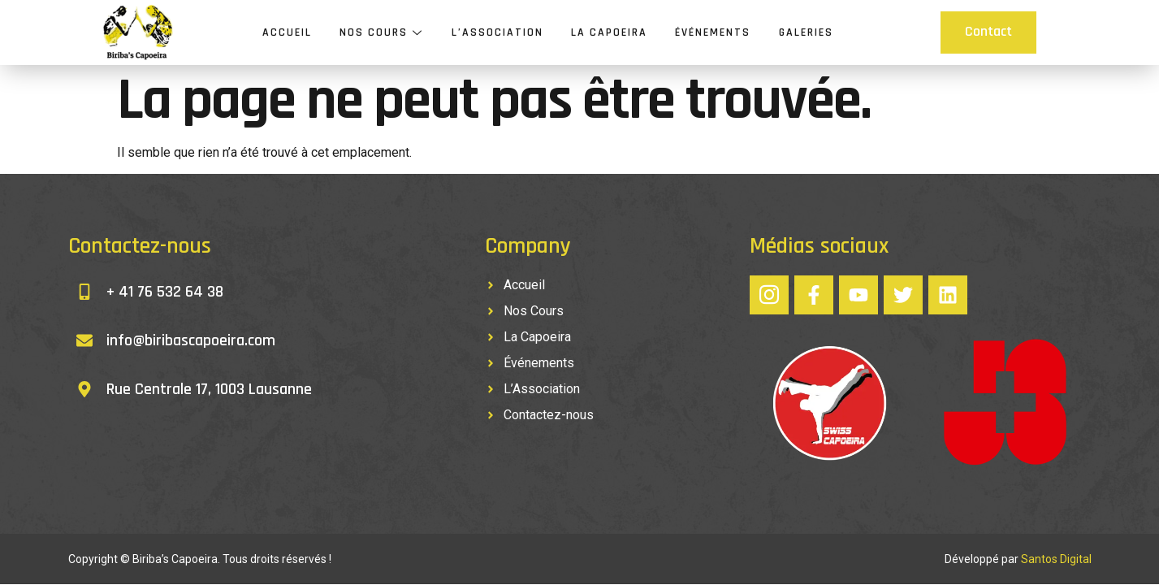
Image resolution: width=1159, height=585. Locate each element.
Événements (712, 32)
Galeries (805, 32)
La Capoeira (609, 32)
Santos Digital (1056, 559)
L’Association (497, 32)
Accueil (288, 32)
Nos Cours (382, 32)
